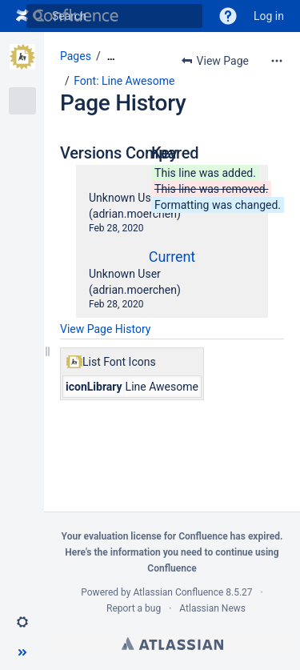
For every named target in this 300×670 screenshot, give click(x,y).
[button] (228, 16)
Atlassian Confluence (178, 592)
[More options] (277, 61)
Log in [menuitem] (269, 16)
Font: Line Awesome (124, 80)
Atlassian (172, 643)
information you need (156, 552)
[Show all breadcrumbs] (111, 56)
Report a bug (133, 608)
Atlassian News (212, 608)
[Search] (38, 16)
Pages (75, 56)
